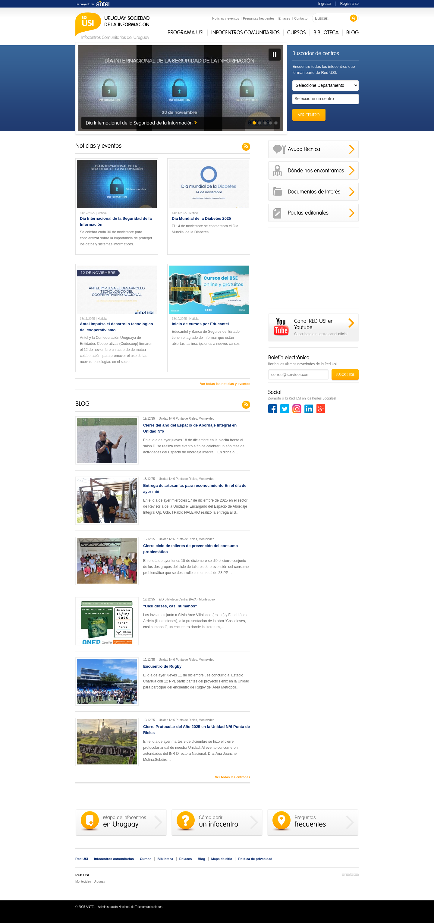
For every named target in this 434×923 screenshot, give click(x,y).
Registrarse (349, 4)
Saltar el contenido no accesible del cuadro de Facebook (313, 232)
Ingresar (325, 4)
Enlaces (284, 18)
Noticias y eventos (225, 18)
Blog (201, 859)
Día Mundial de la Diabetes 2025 (201, 218)
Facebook (272, 408)
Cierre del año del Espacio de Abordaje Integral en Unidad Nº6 (190, 428)
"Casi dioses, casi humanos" (170, 606)
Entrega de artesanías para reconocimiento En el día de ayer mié (194, 488)
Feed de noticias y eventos (246, 147)
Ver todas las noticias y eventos (225, 384)
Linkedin (308, 408)
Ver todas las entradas (232, 777)
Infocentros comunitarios (114, 859)
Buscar (353, 18)
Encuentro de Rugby (162, 666)
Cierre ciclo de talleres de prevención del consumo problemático (190, 548)
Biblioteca (165, 859)
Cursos (145, 859)
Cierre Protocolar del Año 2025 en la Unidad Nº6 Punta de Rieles (196, 729)
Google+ (321, 408)
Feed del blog (246, 405)
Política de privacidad (255, 859)
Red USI (81, 859)
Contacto (300, 18)
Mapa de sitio (221, 859)
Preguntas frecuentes (259, 18)
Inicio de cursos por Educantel (200, 324)
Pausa (275, 55)
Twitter (284, 408)
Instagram (296, 408)
